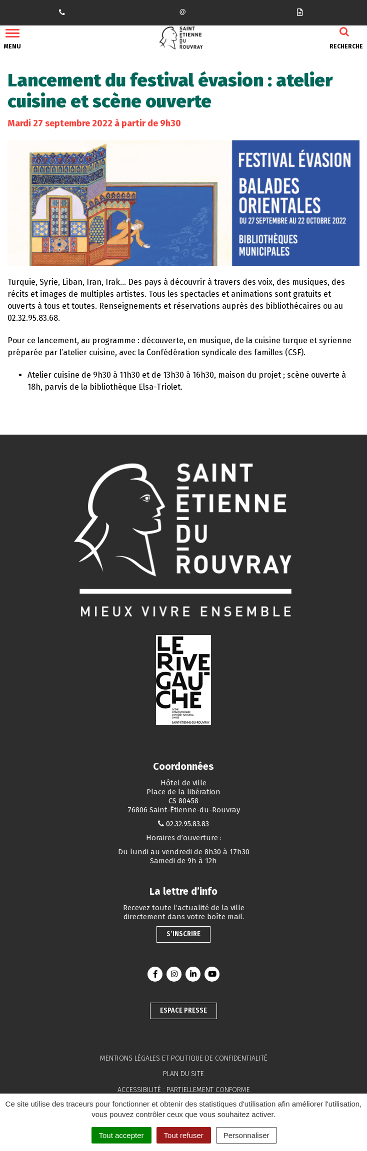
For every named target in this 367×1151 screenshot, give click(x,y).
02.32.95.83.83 (187, 823)
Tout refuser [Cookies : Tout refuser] (184, 1135)
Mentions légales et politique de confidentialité (184, 1058)
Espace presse (183, 1010)
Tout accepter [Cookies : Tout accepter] (121, 1135)
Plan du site (183, 1074)
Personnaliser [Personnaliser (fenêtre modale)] (247, 1135)
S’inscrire (183, 934)
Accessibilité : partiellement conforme (184, 1090)
